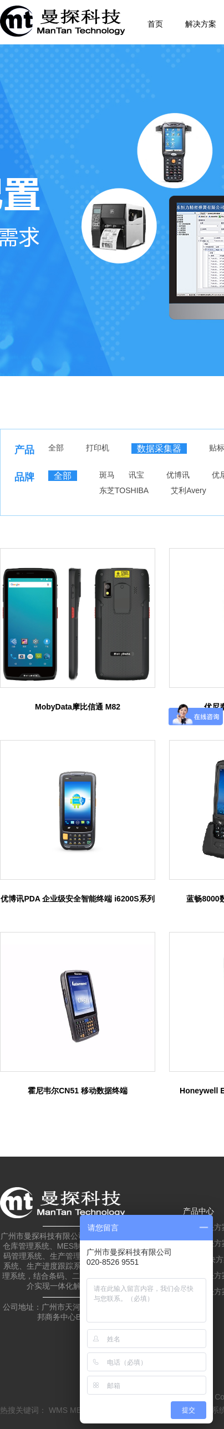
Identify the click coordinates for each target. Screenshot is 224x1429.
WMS (58, 1410)
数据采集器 (159, 448)
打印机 (97, 447)
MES (78, 1410)
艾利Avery (188, 490)
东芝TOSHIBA (124, 490)
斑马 (107, 474)
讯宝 (136, 474)
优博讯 (178, 474)
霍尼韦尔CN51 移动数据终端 (78, 1090)
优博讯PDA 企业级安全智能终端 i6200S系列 (77, 898)
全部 (56, 447)
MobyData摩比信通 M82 (77, 706)
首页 (155, 23)
